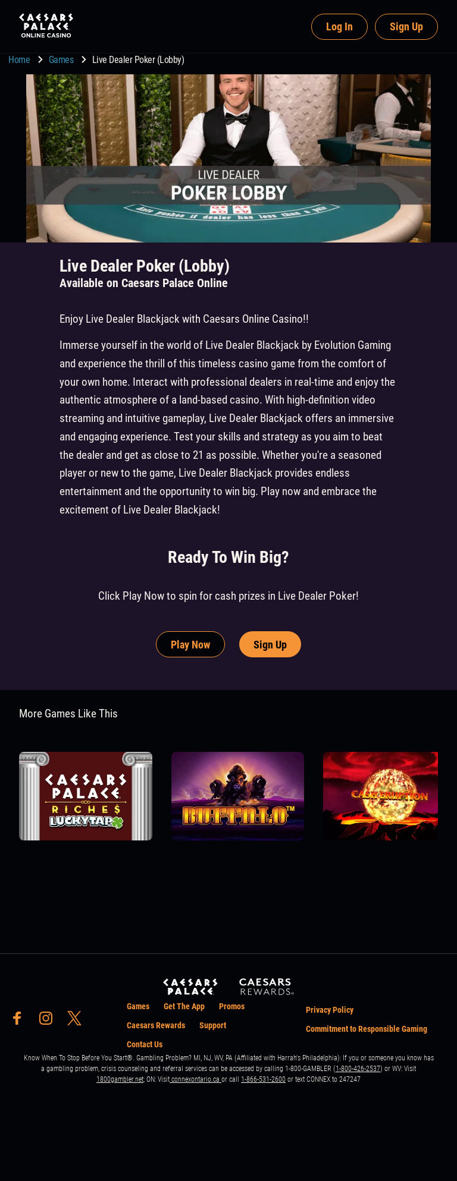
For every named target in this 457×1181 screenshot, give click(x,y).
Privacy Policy (329, 1010)
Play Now (190, 644)
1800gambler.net (119, 1079)
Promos (232, 1006)
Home (20, 59)
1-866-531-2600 (263, 1079)
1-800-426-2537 (358, 1069)
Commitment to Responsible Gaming (366, 1029)
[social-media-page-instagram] (49, 1021)
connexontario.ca (195, 1079)
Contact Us (144, 1044)
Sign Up (406, 26)
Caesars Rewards (156, 1025)
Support (212, 1025)
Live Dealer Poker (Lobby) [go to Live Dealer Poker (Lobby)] (138, 59)
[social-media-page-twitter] (78, 1021)
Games (62, 59)
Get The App (184, 1006)
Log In (339, 26)
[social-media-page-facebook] (21, 1021)
